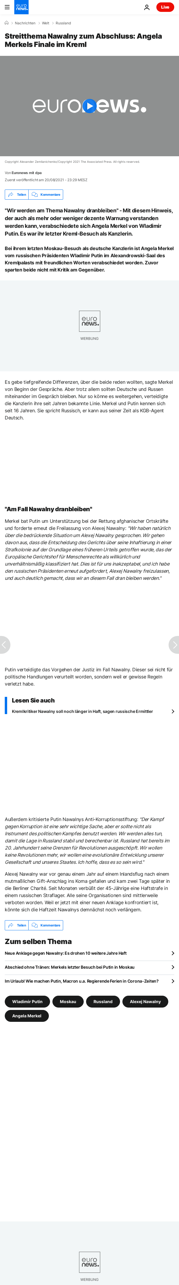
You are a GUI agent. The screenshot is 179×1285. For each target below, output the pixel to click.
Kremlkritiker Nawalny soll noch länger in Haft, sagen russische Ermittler (82, 711)
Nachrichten (25, 23)
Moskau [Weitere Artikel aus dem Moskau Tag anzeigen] (68, 1001)
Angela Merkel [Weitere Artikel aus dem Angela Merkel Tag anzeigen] (26, 1015)
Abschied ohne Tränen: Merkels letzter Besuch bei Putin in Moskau (70, 967)
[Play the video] (89, 106)
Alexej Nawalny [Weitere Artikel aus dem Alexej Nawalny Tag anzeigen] (145, 1001)
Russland (63, 23)
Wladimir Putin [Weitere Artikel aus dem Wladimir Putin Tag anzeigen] (27, 1001)
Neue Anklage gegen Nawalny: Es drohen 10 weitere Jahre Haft (65, 953)
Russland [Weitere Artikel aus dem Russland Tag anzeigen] (103, 1001)
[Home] (6, 23)
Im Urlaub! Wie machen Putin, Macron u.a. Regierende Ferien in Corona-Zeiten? (82, 981)
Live (165, 7)
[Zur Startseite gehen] (21, 7)
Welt (45, 23)
